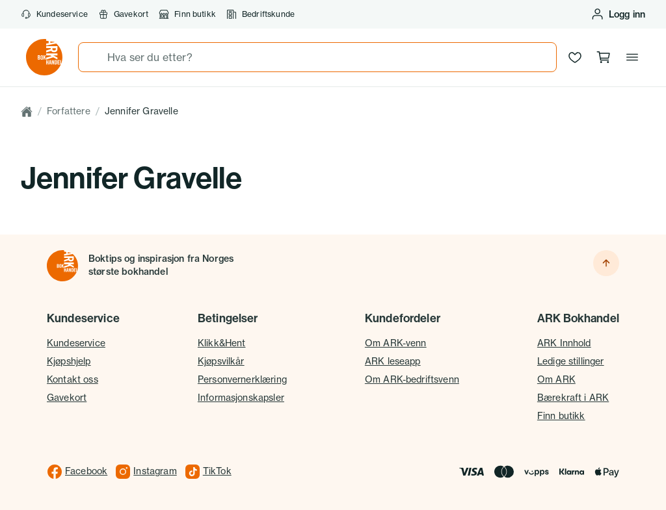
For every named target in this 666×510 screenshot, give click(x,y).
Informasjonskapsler (241, 397)
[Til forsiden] (62, 265)
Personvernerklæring (242, 379)
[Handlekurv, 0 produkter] (603, 57)
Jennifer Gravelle (141, 111)
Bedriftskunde (260, 14)
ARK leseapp (393, 361)
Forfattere (68, 111)
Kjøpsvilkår (221, 361)
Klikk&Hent (222, 343)
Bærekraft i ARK (573, 397)
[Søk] (93, 57)
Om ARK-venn (396, 343)
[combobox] (317, 57)
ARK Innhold (564, 343)
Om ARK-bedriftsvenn (412, 379)
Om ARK (556, 379)
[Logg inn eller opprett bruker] (618, 14)
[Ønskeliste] (575, 57)
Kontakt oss (72, 379)
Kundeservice (54, 14)
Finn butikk (187, 14)
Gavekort (123, 14)
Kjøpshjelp (69, 361)
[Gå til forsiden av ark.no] (44, 57)
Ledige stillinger (570, 361)
